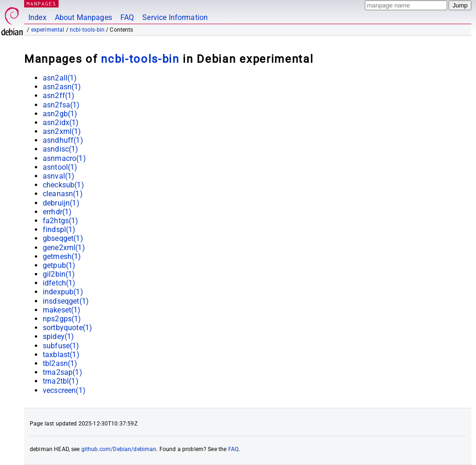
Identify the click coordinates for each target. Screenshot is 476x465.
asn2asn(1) (62, 86)
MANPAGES (41, 3)
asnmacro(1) (64, 158)
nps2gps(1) (62, 318)
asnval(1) (58, 176)
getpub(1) (59, 265)
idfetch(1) (59, 283)
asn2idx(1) (61, 122)
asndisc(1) (61, 149)
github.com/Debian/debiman (119, 449)
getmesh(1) (62, 256)
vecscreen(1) (64, 390)
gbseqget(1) (63, 238)
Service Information (175, 17)
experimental (48, 30)
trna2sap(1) (62, 372)
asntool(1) (60, 167)
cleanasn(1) (63, 193)
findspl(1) (59, 229)
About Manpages (83, 17)
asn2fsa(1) (61, 104)
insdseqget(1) (66, 301)
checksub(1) (63, 184)
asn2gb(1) (60, 113)
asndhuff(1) (63, 140)
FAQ (127, 17)
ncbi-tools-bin (87, 30)
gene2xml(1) (64, 247)
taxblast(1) (61, 354)
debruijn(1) (61, 203)
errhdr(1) (57, 211)
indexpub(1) (63, 291)
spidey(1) (58, 336)
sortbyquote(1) (67, 327)
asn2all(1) (60, 77)
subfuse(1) (61, 345)
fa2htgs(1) (61, 220)
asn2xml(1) (62, 131)
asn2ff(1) (58, 95)
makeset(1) (62, 310)
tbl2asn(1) (60, 363)
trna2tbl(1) (61, 381)
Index (37, 17)
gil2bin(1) (59, 274)
